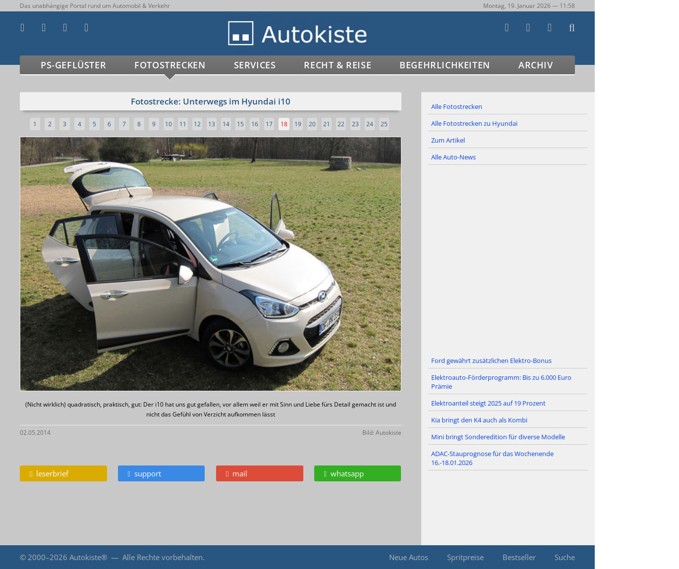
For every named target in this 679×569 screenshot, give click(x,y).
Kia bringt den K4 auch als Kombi (479, 419)
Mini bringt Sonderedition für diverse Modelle (498, 436)
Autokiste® (88, 557)
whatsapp (344, 473)
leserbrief (49, 473)
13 (211, 124)
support (144, 473)
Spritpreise (465, 557)
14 (226, 124)
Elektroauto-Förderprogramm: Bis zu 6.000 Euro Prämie (501, 382)
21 (326, 124)
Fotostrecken (169, 65)
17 (269, 124)
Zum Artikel (448, 140)
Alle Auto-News (453, 157)
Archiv (535, 65)
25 (384, 124)
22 (341, 124)
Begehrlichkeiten (444, 65)
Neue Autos (408, 557)
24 (369, 124)
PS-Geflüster (73, 65)
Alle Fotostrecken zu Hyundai (474, 123)
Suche (565, 557)
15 (240, 124)
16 (254, 124)
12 (197, 124)
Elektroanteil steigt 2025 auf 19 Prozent (488, 403)
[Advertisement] (508, 259)
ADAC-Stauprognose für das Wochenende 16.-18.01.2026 (492, 458)
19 (297, 124)
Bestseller (519, 557)
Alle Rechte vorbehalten (162, 557)
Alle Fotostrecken (456, 106)
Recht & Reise (337, 65)
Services (255, 65)
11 (182, 124)
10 (168, 124)
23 (355, 124)
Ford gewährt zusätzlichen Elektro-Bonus (491, 360)
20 (312, 124)
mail (236, 473)
